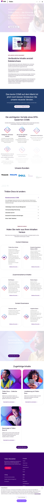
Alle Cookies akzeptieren (21, 500)
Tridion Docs (25, 463)
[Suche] (37, 1)
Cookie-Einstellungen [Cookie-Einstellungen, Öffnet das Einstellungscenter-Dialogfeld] (21, 497)
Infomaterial (6, 481)
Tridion (24, 460)
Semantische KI (26, 467)
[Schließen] (42, 488)
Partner (24, 485)
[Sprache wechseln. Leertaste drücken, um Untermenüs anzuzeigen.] (39, 1)
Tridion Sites (25, 465)
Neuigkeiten (25, 481)
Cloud (24, 469)
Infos (24, 477)
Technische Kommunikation (9, 477)
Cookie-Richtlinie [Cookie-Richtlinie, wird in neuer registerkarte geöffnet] (37, 493)
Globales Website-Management (10, 479)
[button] (3, 1)
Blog (23, 479)
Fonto (24, 471)
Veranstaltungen (26, 483)
